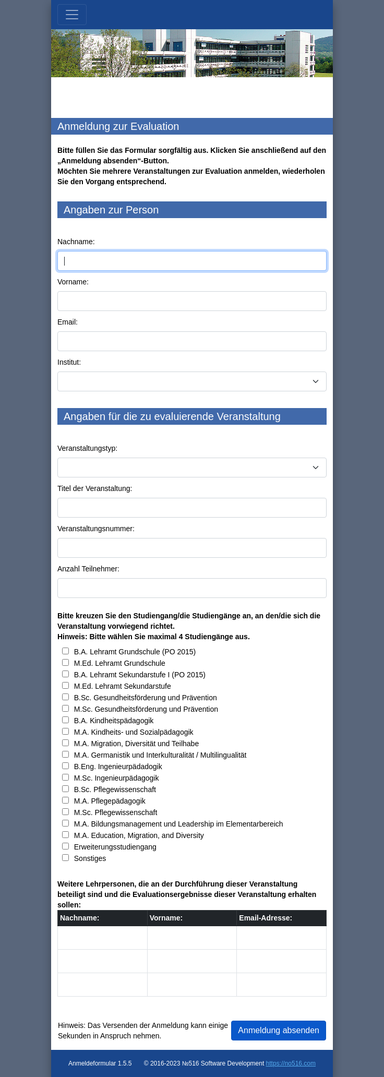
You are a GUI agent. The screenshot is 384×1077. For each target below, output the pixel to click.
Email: (67, 322)
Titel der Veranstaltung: (94, 488)
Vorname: (73, 282)
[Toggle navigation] (72, 14)
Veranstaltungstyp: (87, 448)
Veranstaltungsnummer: (96, 528)
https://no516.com (291, 1063)
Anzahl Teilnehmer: (88, 569)
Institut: (69, 362)
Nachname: (76, 241)
